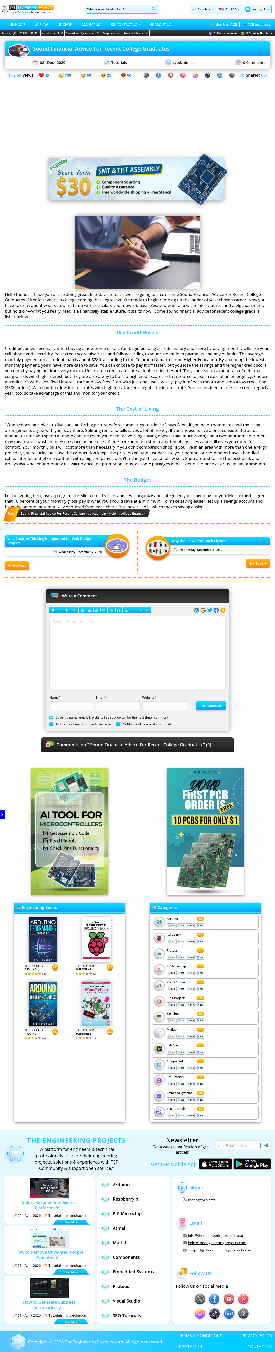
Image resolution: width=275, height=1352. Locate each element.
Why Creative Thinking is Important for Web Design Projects (49, 541)
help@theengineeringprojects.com (214, 1242)
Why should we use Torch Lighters (199, 541)
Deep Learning (111, 33)
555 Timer (173, 1014)
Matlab (172, 1030)
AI (98, 33)
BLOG (41, 24)
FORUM (91, 24)
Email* (118, 702)
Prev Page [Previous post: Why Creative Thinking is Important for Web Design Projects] (17, 566)
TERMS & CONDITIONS (200, 1335)
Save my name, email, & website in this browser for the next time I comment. (109, 717)
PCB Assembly (257, 24)
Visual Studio (176, 982)
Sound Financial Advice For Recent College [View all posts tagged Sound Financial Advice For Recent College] (53, 513)
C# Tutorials (175, 1077)
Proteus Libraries (135, 33)
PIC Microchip (176, 966)
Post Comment (210, 706)
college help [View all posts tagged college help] (97, 513)
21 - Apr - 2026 (26, 1265)
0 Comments (250, 62)
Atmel (113, 1227)
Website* (164, 702)
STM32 (34, 33)
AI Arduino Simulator (256, 33)
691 (264, 75)
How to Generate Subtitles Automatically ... (49, 1304)
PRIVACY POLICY (257, 1335)
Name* (71, 702)
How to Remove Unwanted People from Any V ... (49, 1254)
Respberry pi (120, 1199)
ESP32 (23, 33)
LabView (172, 1045)
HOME (17, 24)
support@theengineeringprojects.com (217, 1250)
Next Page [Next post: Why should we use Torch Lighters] (258, 563)
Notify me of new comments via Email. (80, 724)
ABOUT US (160, 24)
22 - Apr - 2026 (26, 1215)
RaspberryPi (9, 33)
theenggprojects (199, 1199)
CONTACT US (260, 1346)
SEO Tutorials (176, 1109)
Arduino (48, 33)
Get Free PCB (224, 24)
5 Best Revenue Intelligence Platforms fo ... (49, 1205)
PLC (60, 33)
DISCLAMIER (190, 1346)
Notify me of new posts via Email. (143, 724)
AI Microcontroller (223, 33)
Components (176, 1061)
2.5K (17, 75)
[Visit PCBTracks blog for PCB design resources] (205, 894)
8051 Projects (176, 998)
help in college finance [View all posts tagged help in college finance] (126, 513)
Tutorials (115, 62)
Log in (255, 9)
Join (264, 9)
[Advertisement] (137, 113)
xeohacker (76, 1215)
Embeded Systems (179, 1093)
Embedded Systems (80, 33)
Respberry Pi (175, 935)
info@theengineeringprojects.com (214, 1235)
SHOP (65, 24)
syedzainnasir (181, 62)
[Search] (118, 9)
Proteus (172, 950)
